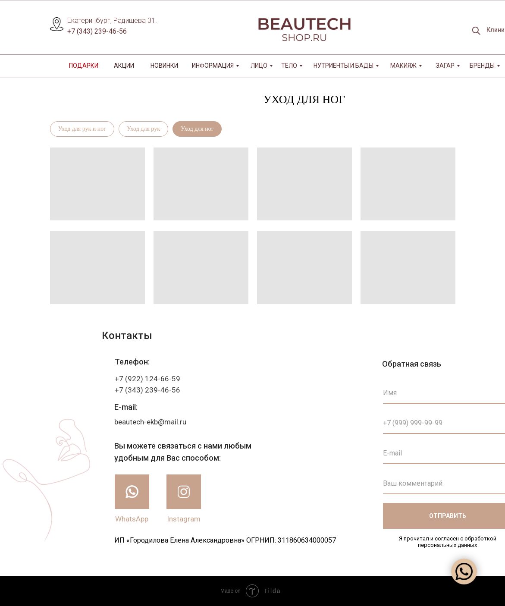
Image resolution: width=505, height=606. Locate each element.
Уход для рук (143, 129)
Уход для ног (197, 129)
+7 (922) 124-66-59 (147, 378)
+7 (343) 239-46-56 (97, 31)
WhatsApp (131, 519)
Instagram (184, 519)
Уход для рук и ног (82, 129)
